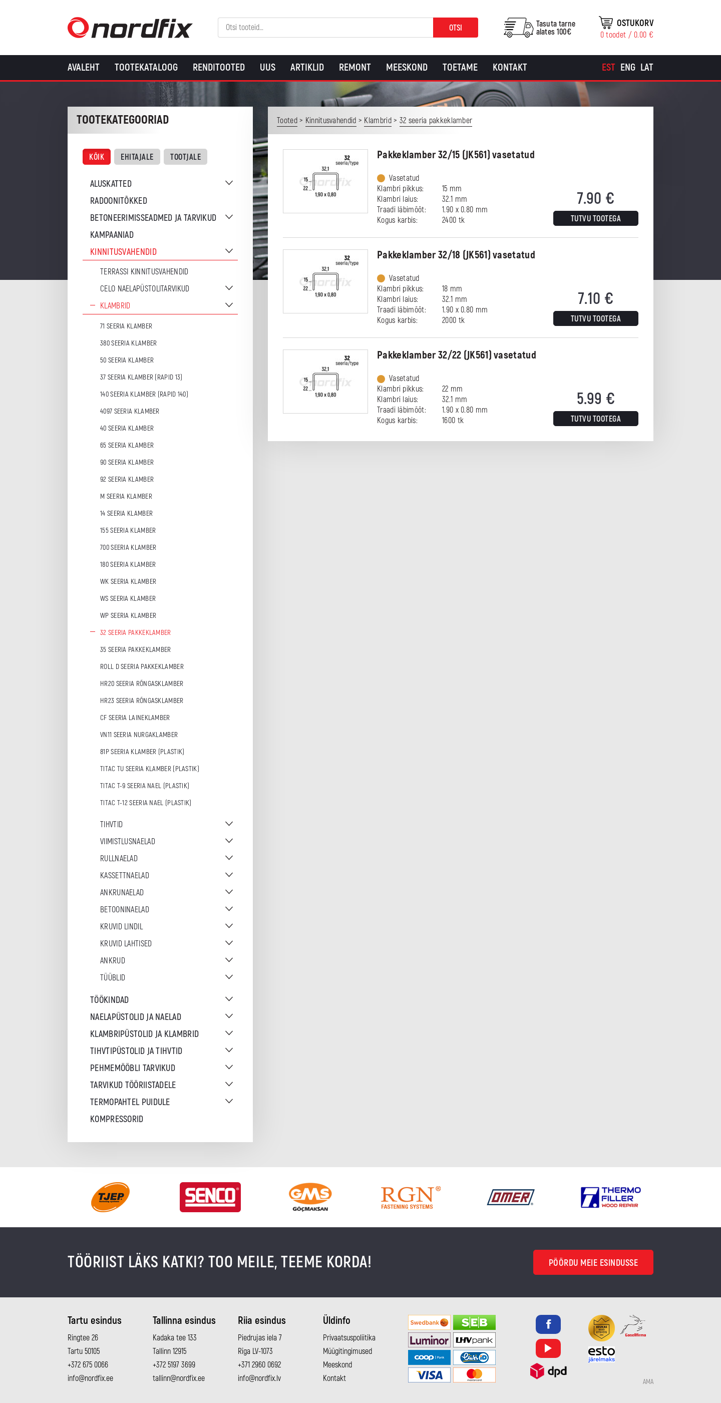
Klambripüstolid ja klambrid (144, 1034)
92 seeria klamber (127, 479)
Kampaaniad (112, 235)
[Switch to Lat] (646, 67)
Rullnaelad (119, 859)
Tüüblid (112, 978)
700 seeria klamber (128, 547)
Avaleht (84, 67)
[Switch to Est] (608, 67)
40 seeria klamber (127, 428)
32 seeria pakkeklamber (135, 632)
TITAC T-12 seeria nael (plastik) (146, 803)
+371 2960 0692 (259, 1365)
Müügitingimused (347, 1351)
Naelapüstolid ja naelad (135, 1017)
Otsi (455, 28)
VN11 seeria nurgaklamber (139, 735)
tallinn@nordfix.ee (179, 1378)
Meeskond (407, 67)
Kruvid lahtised (126, 944)
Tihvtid (111, 825)
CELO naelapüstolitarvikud (145, 289)
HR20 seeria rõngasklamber (142, 683)
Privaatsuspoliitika (349, 1338)
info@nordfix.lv (259, 1378)
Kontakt (510, 67)
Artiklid (307, 67)
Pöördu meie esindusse (593, 1263)
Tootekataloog (146, 67)
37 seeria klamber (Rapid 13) (141, 377)
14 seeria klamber (126, 513)
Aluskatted (111, 184)
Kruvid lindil (121, 927)
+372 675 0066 (88, 1365)
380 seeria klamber (128, 343)
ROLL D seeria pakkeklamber (142, 666)
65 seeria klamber (127, 445)
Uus (267, 67)
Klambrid (115, 306)
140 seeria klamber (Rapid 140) (144, 394)
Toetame (460, 67)
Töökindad (109, 1000)
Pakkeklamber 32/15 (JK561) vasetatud (456, 155)
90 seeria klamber (127, 462)
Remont (355, 67)
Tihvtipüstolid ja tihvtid (136, 1051)
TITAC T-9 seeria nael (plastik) (144, 786)
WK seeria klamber (128, 581)
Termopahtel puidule (130, 1102)
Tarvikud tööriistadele (133, 1085)
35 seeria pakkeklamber (135, 649)
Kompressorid (117, 1119)
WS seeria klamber (128, 598)
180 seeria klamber (128, 564)
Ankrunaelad (122, 893)
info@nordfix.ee (90, 1378)
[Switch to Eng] (627, 67)
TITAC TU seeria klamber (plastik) (149, 769)
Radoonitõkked (118, 201)
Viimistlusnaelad (127, 842)
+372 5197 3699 (174, 1365)
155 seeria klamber (128, 530)
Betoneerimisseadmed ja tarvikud (153, 218)
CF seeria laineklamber (135, 718)
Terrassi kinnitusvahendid (144, 272)
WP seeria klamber (128, 615)
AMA (648, 1381)
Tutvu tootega (596, 219)
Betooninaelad (124, 910)
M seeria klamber (126, 496)
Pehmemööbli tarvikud (132, 1068)
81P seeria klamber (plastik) (142, 752)
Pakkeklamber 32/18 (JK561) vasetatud (456, 255)
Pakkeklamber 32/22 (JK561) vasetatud (456, 355)
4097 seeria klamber (130, 411)
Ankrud (112, 961)
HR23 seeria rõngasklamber (142, 700)
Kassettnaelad (124, 876)
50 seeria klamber (127, 360)
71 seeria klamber (126, 326)
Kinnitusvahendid (123, 252)
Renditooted (219, 67)
